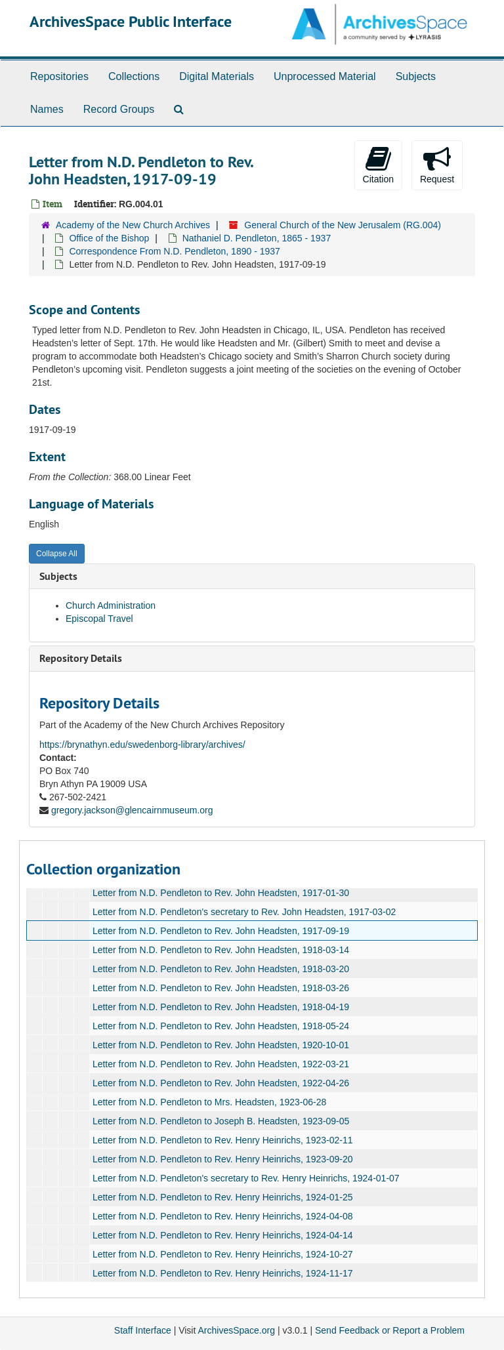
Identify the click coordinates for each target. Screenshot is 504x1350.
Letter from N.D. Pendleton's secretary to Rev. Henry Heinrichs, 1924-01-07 (246, 1178)
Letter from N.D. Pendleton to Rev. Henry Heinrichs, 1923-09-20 (223, 1159)
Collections (133, 76)
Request (437, 164)
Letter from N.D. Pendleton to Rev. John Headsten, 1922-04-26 (221, 1083)
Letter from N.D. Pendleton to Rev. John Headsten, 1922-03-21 (221, 1064)
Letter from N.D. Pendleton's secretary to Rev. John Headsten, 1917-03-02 (244, 912)
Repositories (59, 76)
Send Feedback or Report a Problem (390, 1330)
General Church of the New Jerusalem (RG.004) (342, 225)
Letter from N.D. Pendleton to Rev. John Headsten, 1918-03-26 (221, 988)
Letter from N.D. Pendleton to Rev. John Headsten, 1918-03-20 (221, 969)
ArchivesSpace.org (236, 1330)
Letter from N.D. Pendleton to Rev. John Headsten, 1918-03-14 (221, 950)
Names (47, 109)
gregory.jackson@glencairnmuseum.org (132, 810)
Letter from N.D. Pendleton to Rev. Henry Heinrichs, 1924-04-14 (223, 1235)
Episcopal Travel (99, 618)
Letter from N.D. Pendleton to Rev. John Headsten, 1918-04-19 (221, 1007)
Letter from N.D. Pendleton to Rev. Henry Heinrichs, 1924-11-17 (223, 1273)
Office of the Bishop (109, 238)
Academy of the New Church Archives (133, 225)
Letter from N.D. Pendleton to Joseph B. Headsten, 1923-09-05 (221, 1121)
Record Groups (119, 109)
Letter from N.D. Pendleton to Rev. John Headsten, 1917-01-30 (221, 893)
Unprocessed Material (325, 76)
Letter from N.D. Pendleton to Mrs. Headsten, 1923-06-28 (209, 1102)
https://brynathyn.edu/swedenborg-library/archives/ (142, 744)
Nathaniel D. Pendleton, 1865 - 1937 (256, 238)
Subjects (416, 76)
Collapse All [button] (56, 553)
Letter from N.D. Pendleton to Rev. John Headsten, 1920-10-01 (221, 1045)
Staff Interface (142, 1330)
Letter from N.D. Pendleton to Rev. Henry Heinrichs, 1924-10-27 (223, 1254)
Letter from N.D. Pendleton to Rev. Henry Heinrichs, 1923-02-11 (223, 1140)
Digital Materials (216, 76)
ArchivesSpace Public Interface (131, 21)
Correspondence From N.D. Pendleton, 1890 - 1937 (174, 251)
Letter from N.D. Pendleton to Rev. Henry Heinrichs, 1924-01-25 (223, 1197)
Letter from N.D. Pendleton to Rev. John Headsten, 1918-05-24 (221, 1026)
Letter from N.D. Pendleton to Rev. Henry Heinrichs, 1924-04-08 (223, 1216)
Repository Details (80, 658)
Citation (378, 164)
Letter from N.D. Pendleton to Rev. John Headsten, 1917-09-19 (221, 931)
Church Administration (111, 605)
